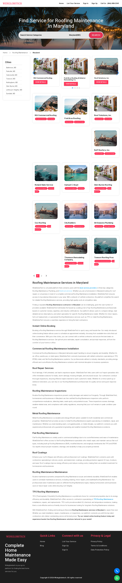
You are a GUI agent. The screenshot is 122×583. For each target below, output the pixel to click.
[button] (117, 73)
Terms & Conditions (99, 546)
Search (96, 35)
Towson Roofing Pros (100, 234)
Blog (42, 546)
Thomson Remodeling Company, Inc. (75, 234)
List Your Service (73, 3)
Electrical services (65, 291)
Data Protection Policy (100, 550)
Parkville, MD (10, 71)
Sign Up (94, 3)
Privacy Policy (96, 541)
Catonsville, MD (11, 75)
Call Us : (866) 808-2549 (110, 3)
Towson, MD (10, 79)
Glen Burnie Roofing (99, 161)
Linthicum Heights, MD (14, 90)
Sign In (85, 3)
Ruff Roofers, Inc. (98, 126)
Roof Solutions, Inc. (99, 92)
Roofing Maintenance (20, 53)
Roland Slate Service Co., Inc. (43, 161)
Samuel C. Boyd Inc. (69, 161)
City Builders (66, 199)
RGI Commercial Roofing (41, 92)
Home (61, 3)
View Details (40, 82)
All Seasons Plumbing (100, 199)
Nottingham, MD (12, 82)
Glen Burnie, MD (11, 86)
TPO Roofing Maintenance (103, 499)
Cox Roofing (37, 199)
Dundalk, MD (10, 94)
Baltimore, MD (11, 68)
